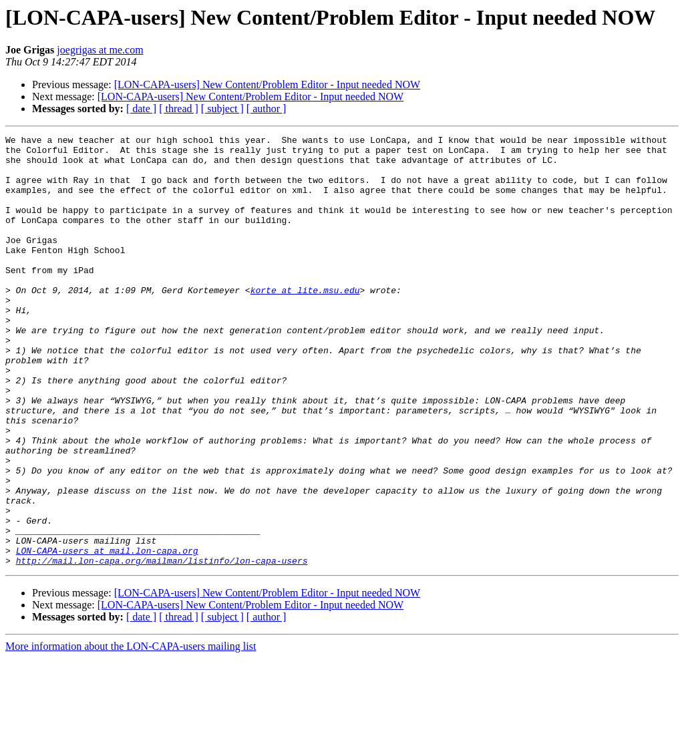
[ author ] (266, 108)
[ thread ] (178, 108)
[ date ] (141, 108)
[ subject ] (222, 108)
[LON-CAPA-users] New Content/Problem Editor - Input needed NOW (267, 84)
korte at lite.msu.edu (305, 322)
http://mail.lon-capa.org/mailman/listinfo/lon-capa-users (162, 646)
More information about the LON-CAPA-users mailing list (130, 732)
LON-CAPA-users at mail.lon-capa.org (107, 634)
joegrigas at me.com (100, 49)
